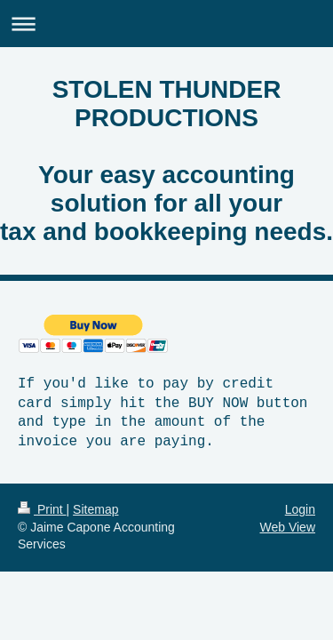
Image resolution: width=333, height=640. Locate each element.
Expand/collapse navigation (166, 23)
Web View (287, 527)
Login (300, 509)
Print (42, 509)
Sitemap (95, 509)
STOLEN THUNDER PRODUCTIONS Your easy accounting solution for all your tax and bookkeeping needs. (166, 160)
